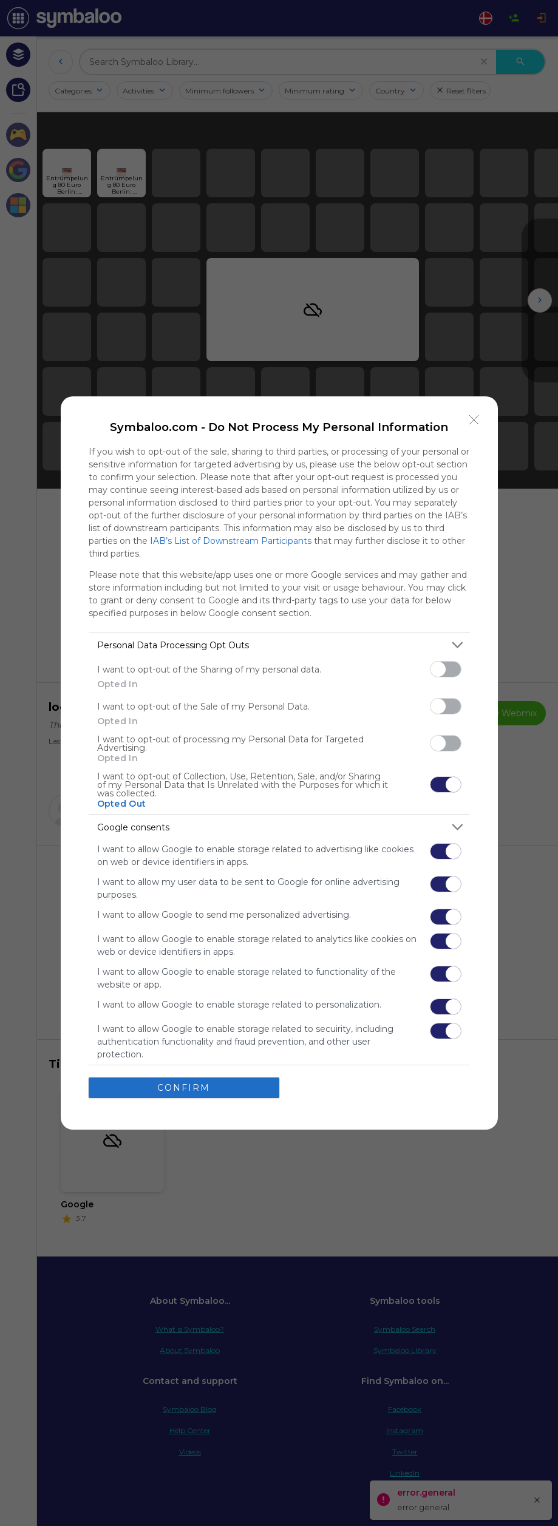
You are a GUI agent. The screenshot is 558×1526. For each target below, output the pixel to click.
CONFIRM (183, 1087)
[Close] (474, 420)
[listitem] (279, 644)
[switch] (445, 669)
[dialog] (279, 763)
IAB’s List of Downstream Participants (230, 540)
